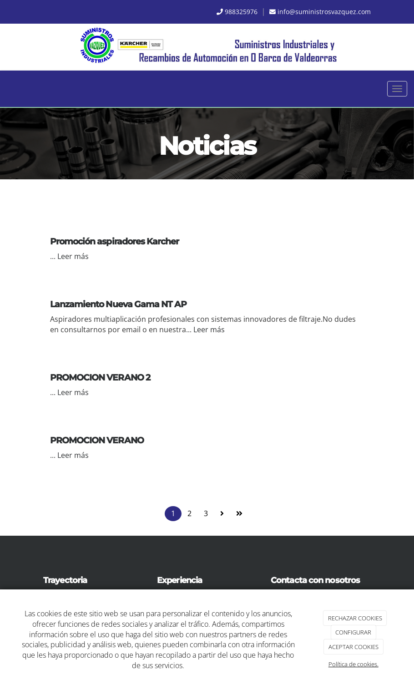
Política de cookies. (353, 664)
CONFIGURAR (353, 632)
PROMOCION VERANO (97, 440)
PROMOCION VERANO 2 (100, 377)
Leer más (73, 256)
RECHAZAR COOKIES (355, 618)
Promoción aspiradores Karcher (114, 241)
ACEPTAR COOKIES (353, 647)
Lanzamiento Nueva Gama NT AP (118, 304)
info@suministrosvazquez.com (324, 11)
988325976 (241, 11)
